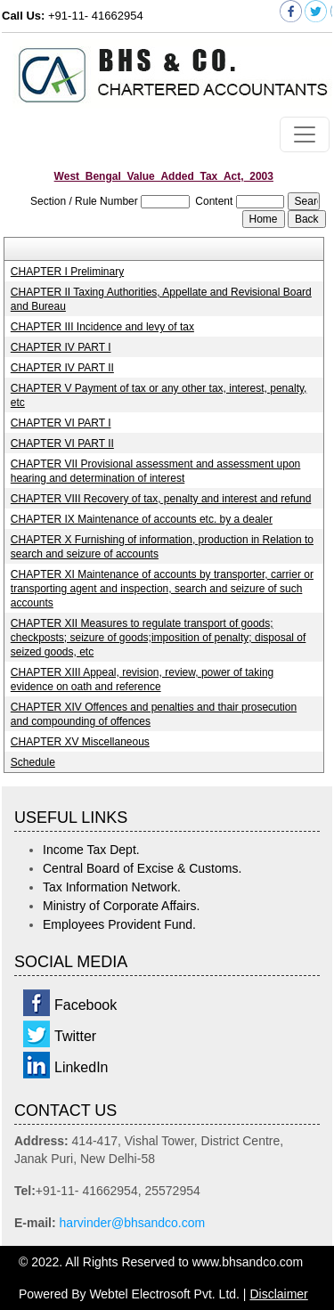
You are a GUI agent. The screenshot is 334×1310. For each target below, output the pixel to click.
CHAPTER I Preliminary (67, 271)
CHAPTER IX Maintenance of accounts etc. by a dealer (142, 519)
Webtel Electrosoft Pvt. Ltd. (164, 1294)
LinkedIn (81, 1067)
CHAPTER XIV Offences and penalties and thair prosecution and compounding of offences (154, 714)
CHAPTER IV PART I (61, 347)
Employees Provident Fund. (119, 924)
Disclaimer (278, 1294)
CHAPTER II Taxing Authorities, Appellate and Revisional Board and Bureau (161, 299)
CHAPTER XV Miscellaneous (80, 742)
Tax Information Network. (112, 887)
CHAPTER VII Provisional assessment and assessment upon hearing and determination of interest (155, 471)
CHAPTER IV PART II (62, 368)
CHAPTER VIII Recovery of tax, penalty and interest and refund (161, 498)
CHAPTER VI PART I (61, 423)
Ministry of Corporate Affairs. (121, 906)
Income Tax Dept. (91, 849)
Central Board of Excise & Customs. (142, 868)
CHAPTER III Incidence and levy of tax (102, 327)
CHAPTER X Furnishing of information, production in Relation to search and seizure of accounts (162, 546)
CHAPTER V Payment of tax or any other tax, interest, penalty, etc (159, 395)
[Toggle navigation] (305, 134)
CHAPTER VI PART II (62, 443)
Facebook (85, 1005)
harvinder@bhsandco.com (133, 1223)
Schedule (33, 762)
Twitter (75, 1036)
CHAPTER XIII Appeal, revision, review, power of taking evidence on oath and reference (142, 679)
